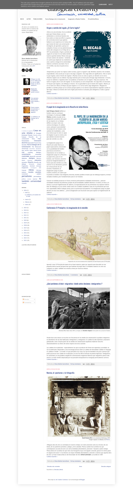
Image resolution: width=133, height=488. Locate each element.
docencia (30, 160)
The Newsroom (36, 147)
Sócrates (24, 145)
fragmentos (25, 166)
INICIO (22, 19)
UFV (34, 66)
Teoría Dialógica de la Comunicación (55, 19)
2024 (25, 210)
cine (23, 152)
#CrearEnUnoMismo (93, 19)
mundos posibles (34, 172)
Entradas (26, 299)
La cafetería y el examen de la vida (35, 118)
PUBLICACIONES (37, 19)
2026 (25, 190)
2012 (25, 240)
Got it (110, 4)
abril (26, 192)
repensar (35, 179)
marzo (27, 199)
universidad (35, 181)
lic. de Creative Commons (61, 479)
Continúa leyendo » (52, 93)
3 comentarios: (74, 275)
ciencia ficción (37, 150)
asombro (27, 150)
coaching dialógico (34, 152)
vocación (24, 183)
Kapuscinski (31, 143)
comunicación (26, 154)
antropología (25, 148)
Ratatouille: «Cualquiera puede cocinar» (35, 90)
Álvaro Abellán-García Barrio (62, 98)
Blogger (82, 479)
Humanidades (25, 141)
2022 (25, 215)
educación (38, 160)
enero (27, 204)
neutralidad (25, 174)
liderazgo (38, 170)
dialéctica (24, 158)
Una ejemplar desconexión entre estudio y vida (35, 100)
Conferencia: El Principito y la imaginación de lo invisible (67, 207)
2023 (25, 213)
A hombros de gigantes (27, 131)
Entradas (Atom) (58, 469)
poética (23, 179)
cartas (31, 150)
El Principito (37, 133)
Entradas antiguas (106, 466)
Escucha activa (37, 135)
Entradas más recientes (53, 466)
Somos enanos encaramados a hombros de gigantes (35, 110)
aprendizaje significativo (35, 148)
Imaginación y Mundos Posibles (76, 19)
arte (23, 150)
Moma (108, 439)
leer (40, 167)
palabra (39, 174)
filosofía (30, 162)
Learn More (103, 4)
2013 (25, 238)
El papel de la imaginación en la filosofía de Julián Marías (67, 106)
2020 (25, 220)
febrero (27, 202)
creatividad (25, 156)
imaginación (25, 168)
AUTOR (29, 19)
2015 (25, 233)
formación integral (35, 164)
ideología (38, 166)
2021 (25, 217)
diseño (23, 160)
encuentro (24, 162)
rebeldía (29, 179)
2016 (25, 230)
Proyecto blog (37, 143)
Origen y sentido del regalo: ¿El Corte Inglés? (63, 27)
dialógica (32, 158)
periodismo (27, 176)
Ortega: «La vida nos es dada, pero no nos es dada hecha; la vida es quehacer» (36, 82)
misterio (24, 172)
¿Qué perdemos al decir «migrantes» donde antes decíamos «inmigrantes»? (74, 283)
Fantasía (24, 137)
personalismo (37, 176)
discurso (39, 158)
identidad (32, 166)
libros (31, 170)
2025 (25, 207)
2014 (25, 235)
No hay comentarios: (76, 98)
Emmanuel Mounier (27, 135)
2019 (25, 223)
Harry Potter (36, 139)
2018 (25, 225)
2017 (25, 228)
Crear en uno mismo (31, 131)
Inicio (80, 466)
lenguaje (24, 170)
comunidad (38, 154)
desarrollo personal (35, 156)
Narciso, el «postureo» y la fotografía (60, 372)
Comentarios (27, 302)
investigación (34, 167)
